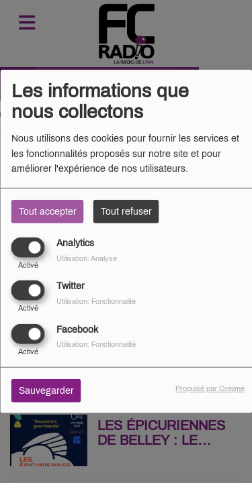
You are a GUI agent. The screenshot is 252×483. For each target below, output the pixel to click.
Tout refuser (126, 212)
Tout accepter (48, 212)
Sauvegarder (46, 390)
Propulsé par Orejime (210, 388)
